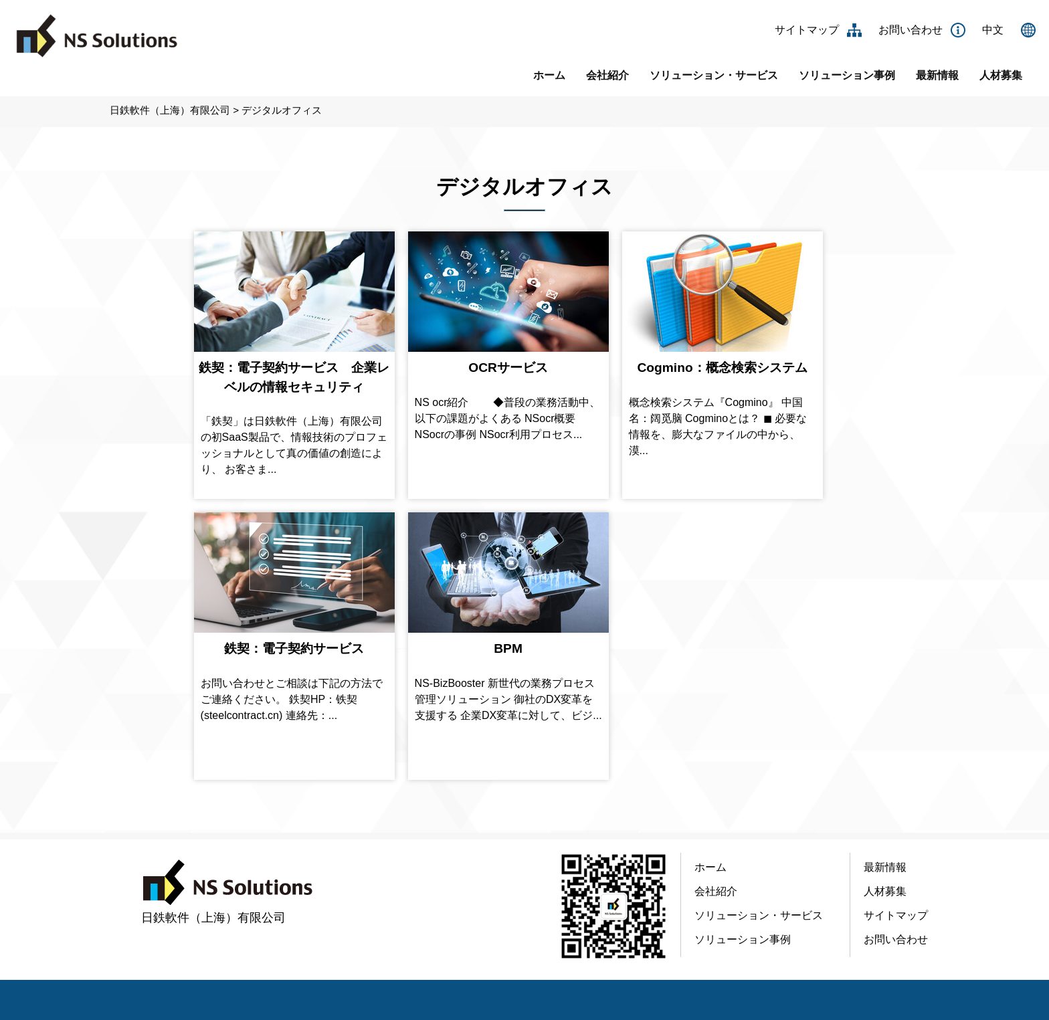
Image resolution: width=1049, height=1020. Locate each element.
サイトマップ (807, 29)
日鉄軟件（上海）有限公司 (170, 110)
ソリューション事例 (847, 75)
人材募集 (1000, 75)
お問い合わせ (910, 29)
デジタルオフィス (282, 110)
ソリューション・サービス (714, 75)
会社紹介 (607, 75)
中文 (993, 29)
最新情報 (937, 75)
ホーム (549, 75)
